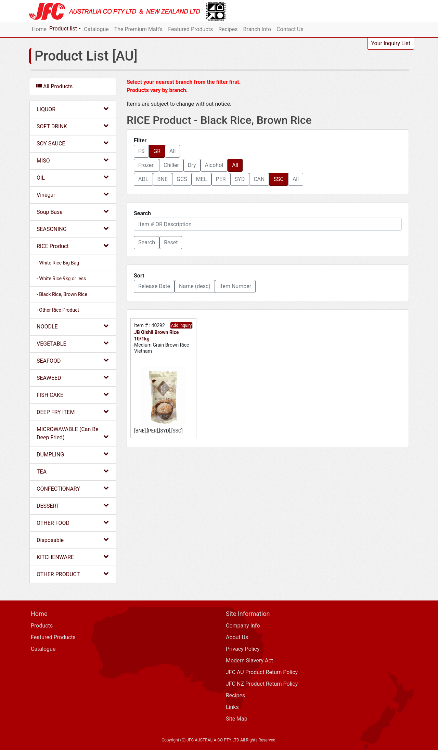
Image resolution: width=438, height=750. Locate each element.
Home (39, 29)
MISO (73, 160)
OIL (73, 177)
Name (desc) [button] (194, 286)
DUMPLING (73, 454)
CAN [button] (259, 179)
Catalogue (96, 29)
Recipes (227, 29)
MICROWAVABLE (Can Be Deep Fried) (73, 433)
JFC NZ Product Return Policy (262, 684)
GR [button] (156, 151)
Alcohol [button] (214, 165)
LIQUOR (73, 109)
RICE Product (73, 245)
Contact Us (290, 29)
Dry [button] (192, 165)
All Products (54, 86)
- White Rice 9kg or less (61, 278)
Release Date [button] (154, 286)
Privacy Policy (243, 649)
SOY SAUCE (73, 143)
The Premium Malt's (138, 29)
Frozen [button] (146, 165)
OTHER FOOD (73, 522)
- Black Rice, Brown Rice (62, 294)
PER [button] (221, 179)
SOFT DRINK (73, 126)
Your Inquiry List (390, 43)
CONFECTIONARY (73, 488)
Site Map (236, 718)
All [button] (172, 151)
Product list (63, 28)
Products (42, 625)
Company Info (243, 625)
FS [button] (141, 151)
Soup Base (73, 211)
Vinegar (73, 194)
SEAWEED (73, 377)
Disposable (73, 539)
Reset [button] (171, 242)
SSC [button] (278, 179)
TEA (73, 471)
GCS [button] (182, 179)
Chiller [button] (171, 165)
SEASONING (73, 228)
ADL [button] (143, 179)
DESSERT (73, 505)
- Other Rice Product (58, 310)
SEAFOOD (73, 360)
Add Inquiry (181, 325)
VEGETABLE (73, 343)
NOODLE (73, 326)
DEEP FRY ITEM (73, 411)
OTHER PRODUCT (73, 574)
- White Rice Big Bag (58, 263)
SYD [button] (240, 179)
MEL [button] (201, 179)
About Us (237, 637)
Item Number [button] (235, 286)
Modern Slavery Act (249, 660)
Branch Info (257, 29)
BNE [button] (162, 179)
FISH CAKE (73, 394)
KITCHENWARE (73, 556)
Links (232, 707)
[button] (146, 242)
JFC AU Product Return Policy (262, 672)
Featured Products (190, 29)
